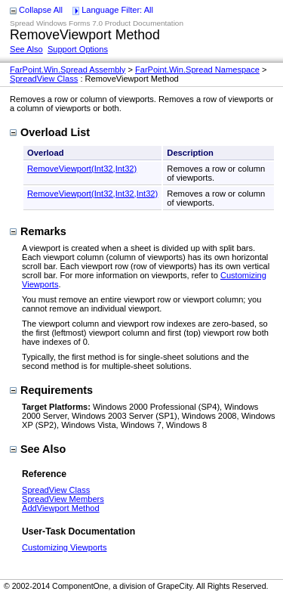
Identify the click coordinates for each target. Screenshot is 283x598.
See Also (26, 49)
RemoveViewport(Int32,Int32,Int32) (92, 193)
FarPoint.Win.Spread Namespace (197, 69)
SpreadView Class (44, 78)
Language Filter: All (117, 9)
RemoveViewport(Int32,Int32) (82, 168)
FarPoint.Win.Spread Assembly (67, 69)
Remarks (38, 231)
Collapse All (41, 9)
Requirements (51, 390)
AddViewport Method (61, 508)
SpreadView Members (63, 498)
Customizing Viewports (64, 547)
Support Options (78, 49)
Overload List (50, 132)
